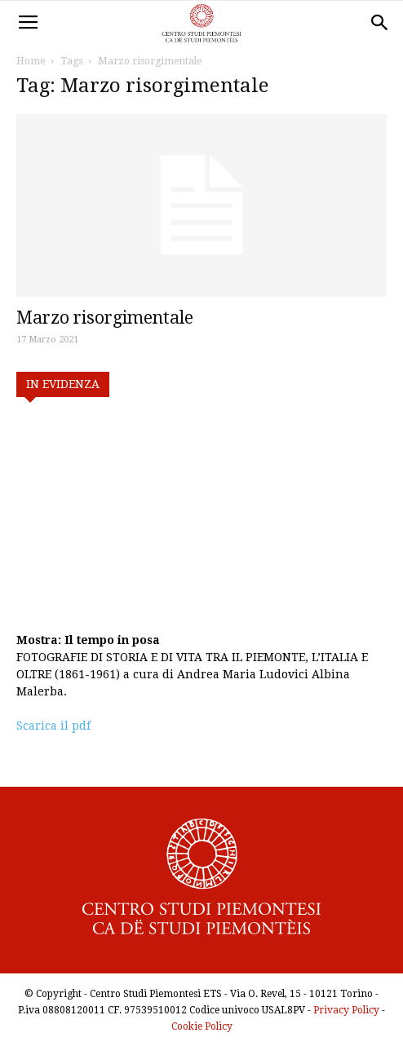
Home (30, 61)
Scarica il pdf (53, 725)
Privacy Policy (346, 1010)
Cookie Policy (201, 1026)
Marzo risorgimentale (104, 317)
